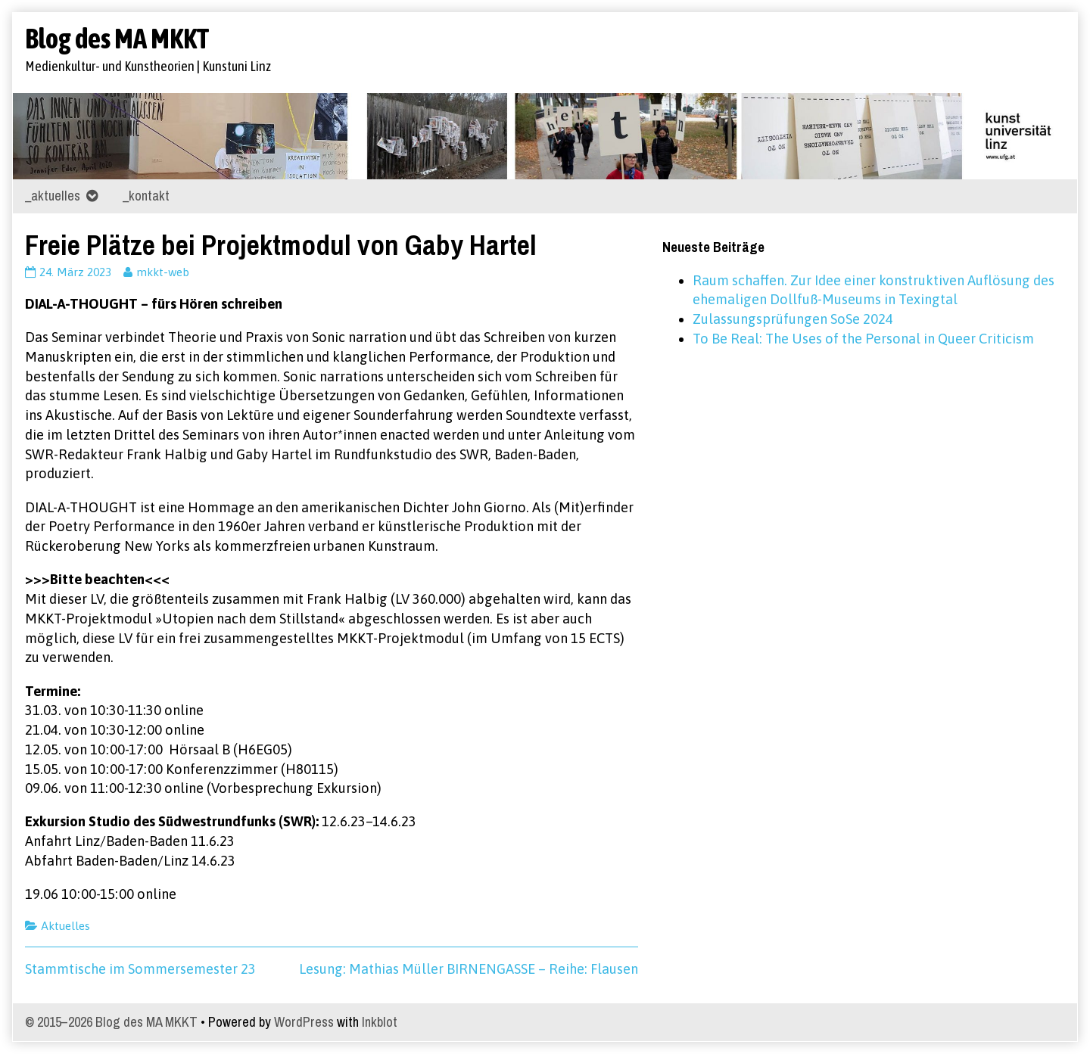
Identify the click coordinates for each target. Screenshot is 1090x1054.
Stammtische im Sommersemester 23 (140, 969)
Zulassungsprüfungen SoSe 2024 (793, 319)
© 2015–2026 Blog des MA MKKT (111, 1021)
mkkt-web (162, 272)
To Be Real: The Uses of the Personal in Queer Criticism (863, 339)
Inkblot (379, 1021)
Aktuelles (65, 925)
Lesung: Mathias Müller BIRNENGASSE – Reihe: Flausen (468, 969)
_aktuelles (52, 195)
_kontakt (146, 195)
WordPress (304, 1021)
